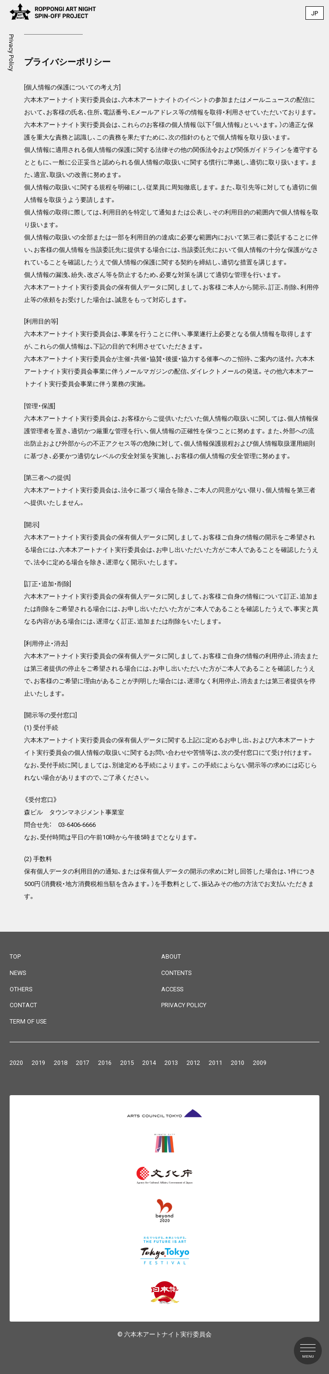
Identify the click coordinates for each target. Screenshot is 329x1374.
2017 (82, 1062)
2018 (60, 1062)
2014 (149, 1062)
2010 (237, 1062)
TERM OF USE (28, 1021)
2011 (215, 1062)
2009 (259, 1062)
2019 (38, 1062)
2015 (127, 1062)
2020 (16, 1062)
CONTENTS (176, 972)
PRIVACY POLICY (183, 1005)
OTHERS (21, 989)
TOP (15, 956)
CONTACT (23, 1005)
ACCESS (172, 989)
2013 (171, 1062)
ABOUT (171, 956)
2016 (105, 1062)
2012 (193, 1062)
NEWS (18, 972)
